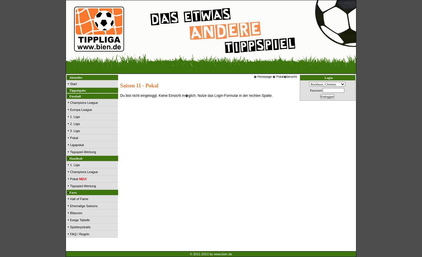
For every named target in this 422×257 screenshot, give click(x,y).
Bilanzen (76, 213)
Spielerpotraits (80, 227)
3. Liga (75, 131)
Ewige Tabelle (80, 220)
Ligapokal (77, 145)
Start (73, 84)
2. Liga (75, 124)
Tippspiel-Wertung (83, 152)
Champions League (84, 102)
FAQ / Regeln (79, 234)
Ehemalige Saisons (84, 206)
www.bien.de (223, 254)
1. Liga (75, 117)
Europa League (81, 109)
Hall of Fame (79, 199)
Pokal (74, 138)
